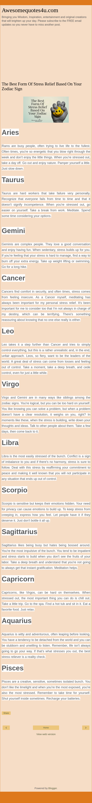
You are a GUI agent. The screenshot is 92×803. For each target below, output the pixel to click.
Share (6, 713)
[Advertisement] (46, 54)
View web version (46, 734)
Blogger (52, 788)
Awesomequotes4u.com (30, 10)
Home (46, 728)
